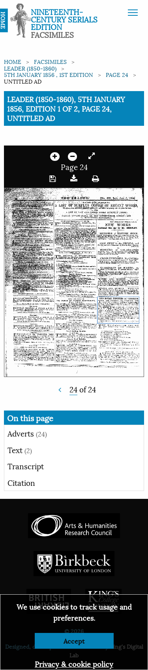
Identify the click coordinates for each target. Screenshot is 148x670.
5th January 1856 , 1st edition (48, 74)
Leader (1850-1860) (30, 68)
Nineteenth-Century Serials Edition (64, 19)
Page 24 (117, 74)
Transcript (25, 466)
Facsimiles (50, 61)
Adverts (27, 433)
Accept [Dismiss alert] (74, 641)
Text (19, 449)
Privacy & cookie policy (74, 663)
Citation (21, 482)
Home (12, 61)
